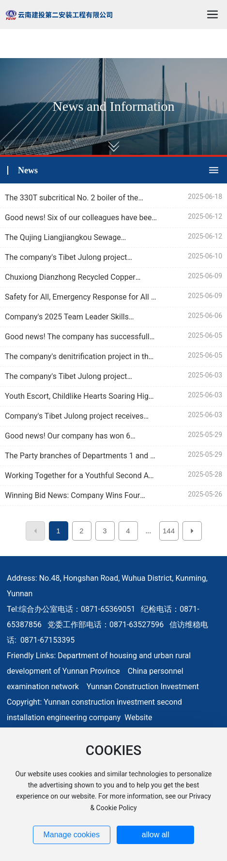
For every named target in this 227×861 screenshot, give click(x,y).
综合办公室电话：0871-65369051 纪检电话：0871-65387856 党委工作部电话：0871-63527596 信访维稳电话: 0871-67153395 (107, 624)
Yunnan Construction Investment (143, 686)
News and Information (114, 106)
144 (169, 531)
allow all (155, 835)
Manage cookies (71, 835)
